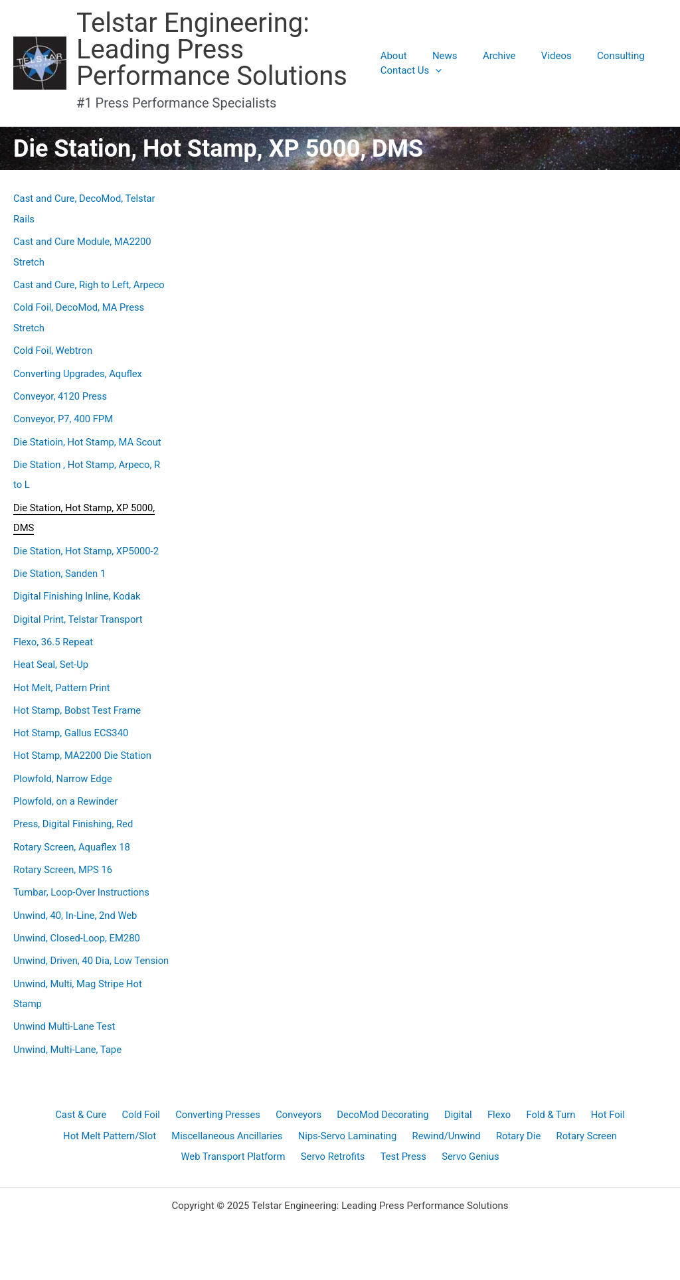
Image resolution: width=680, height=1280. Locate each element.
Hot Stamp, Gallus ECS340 (71, 724)
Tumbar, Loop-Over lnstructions (82, 881)
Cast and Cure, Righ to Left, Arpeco (90, 283)
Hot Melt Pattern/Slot (112, 1145)
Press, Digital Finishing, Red (74, 814)
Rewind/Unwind (446, 1145)
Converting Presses (221, 1121)
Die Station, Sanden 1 (60, 567)
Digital (457, 1121)
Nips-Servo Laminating (349, 1145)
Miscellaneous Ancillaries (229, 1145)
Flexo (497, 1121)
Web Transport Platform (235, 1168)
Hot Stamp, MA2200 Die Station (83, 746)
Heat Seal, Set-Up (51, 657)
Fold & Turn (547, 1121)
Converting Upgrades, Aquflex (78, 370)
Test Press (403, 1168)
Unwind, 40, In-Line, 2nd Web (76, 904)
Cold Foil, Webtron (53, 348)
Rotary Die (517, 1145)
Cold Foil (145, 1121)
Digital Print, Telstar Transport (79, 612)
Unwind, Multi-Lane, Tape (68, 1055)
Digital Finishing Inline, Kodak (78, 590)
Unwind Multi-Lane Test (65, 1033)
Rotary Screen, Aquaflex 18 (72, 836)
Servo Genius (469, 1168)
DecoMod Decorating (383, 1121)
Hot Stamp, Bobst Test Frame (78, 702)
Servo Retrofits (334, 1168)
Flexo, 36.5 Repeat (53, 635)
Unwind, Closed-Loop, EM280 (77, 925)
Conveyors (300, 1121)
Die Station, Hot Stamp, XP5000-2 (87, 545)
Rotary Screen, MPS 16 (63, 858)
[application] (435, 70)
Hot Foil (602, 1121)
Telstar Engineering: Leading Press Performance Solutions (211, 49)
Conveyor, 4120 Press (60, 393)
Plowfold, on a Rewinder (66, 791)
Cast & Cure (86, 1121)
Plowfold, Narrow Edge (63, 769)
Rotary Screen (585, 1145)
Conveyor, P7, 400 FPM (63, 416)
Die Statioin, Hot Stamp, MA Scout (88, 437)
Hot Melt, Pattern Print (62, 679)
